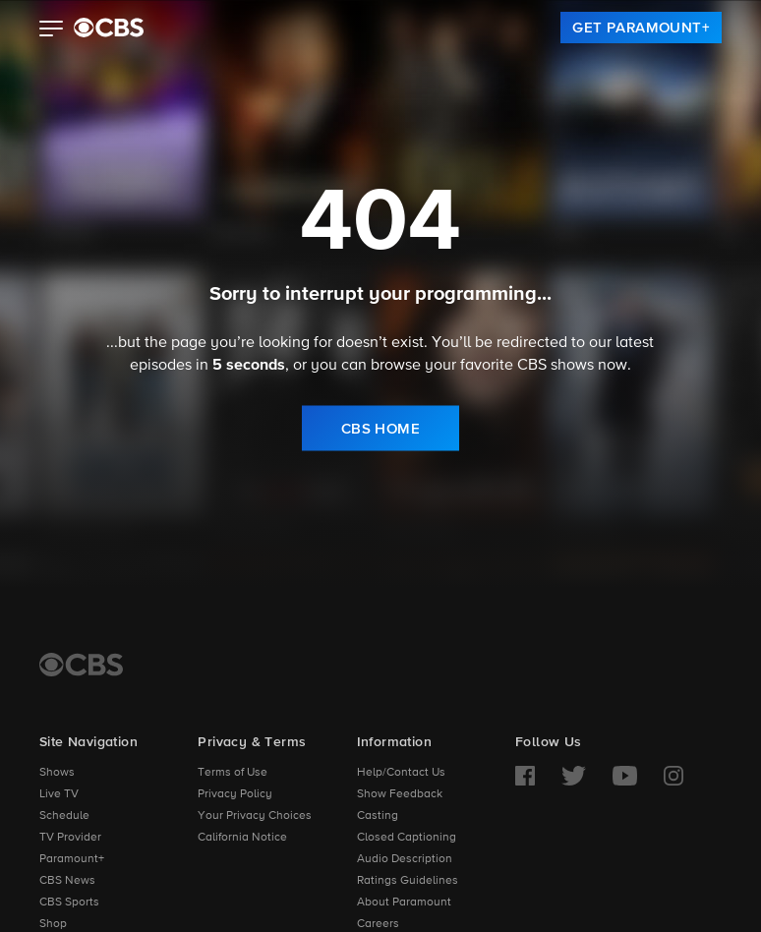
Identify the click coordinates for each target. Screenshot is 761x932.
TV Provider (70, 838)
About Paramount (404, 902)
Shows (57, 773)
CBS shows (555, 365)
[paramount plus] (109, 27)
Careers (378, 924)
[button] (51, 30)
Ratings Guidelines (407, 881)
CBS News (67, 881)
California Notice (242, 838)
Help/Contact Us (401, 773)
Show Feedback (399, 794)
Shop (53, 924)
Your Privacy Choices (255, 816)
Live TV (59, 794)
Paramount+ (71, 859)
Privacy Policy (235, 794)
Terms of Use (232, 773)
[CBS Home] (81, 664)
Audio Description (404, 859)
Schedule (64, 816)
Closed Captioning (406, 838)
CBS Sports (69, 902)
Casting (377, 816)
